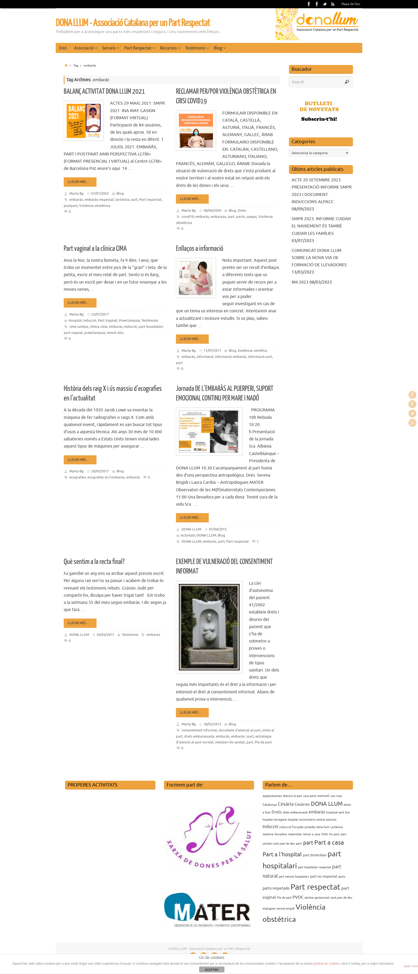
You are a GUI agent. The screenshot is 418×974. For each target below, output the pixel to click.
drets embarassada (199, 736)
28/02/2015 (212, 724)
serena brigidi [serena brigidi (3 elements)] (286, 908)
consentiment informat (199, 730)
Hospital (75, 320)
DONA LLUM (191, 529)
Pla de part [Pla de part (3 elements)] (284, 897)
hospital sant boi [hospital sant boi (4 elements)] (338, 812)
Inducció (89, 320)
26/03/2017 (100, 471)
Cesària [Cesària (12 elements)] (286, 804)
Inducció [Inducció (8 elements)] (270, 826)
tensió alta (115, 332)
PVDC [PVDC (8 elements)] (298, 897)
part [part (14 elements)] (308, 843)
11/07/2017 (212, 350)
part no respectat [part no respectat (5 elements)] (323, 876)
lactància (122, 199)
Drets (242, 210)
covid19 (188, 216)
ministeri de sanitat (230, 742)
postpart (71, 205)
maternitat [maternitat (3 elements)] (295, 834)
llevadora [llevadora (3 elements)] (281, 834)
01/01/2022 (100, 193)
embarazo (218, 216)
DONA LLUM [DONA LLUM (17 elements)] (327, 803)
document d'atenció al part (240, 730)
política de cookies (326, 963)
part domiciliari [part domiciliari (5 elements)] (315, 855)
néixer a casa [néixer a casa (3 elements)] (311, 834)
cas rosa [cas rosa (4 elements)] (336, 796)
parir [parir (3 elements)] (299, 843)
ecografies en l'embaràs (106, 477)
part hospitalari (151, 326)
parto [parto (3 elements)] (341, 876)
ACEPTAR (211, 969)
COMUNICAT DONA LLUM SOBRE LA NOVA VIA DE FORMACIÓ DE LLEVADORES (319, 258)
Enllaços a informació (199, 248)
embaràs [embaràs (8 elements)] (317, 812)
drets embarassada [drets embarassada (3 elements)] (295, 812)
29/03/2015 (105, 634)
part (134, 199)
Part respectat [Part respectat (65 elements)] (315, 887)
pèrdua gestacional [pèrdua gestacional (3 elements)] (317, 897)
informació (205, 356)
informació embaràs (230, 356)
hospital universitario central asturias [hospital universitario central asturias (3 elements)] (312, 819)
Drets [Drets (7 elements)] (277, 812)
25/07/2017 (100, 314)
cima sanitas (78, 326)
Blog (120, 193)
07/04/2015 (218, 529)
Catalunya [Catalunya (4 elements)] (270, 805)
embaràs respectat (99, 199)
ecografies (77, 477)
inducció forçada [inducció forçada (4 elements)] (291, 827)
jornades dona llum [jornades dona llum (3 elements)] (316, 827)
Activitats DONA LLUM (198, 535)
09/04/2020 (212, 210)
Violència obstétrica (94, 205)
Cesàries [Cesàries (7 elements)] (302, 804)
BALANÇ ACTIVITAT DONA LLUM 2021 (104, 91)
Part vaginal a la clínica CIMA (95, 248)
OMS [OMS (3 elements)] (324, 834)
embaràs (76, 199)
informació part (260, 356)
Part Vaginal (107, 320)
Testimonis (150, 320)
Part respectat (150, 199)
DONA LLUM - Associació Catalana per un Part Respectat (133, 23)
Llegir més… (81, 181)
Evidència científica (252, 350)
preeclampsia (94, 332)
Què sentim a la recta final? (94, 562)
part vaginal (73, 332)
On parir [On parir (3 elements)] (334, 834)
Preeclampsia (129, 320)
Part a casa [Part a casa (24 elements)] (329, 842)
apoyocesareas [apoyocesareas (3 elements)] (272, 796)
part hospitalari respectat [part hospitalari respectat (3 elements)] (314, 867)
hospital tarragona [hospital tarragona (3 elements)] (275, 819)
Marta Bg (76, 193)
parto (240, 216)
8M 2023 (300, 282)
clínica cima (98, 326)
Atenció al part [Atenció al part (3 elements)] (292, 796)
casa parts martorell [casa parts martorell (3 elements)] (316, 796)
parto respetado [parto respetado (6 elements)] (276, 888)
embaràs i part (242, 736)
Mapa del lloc (350, 4)
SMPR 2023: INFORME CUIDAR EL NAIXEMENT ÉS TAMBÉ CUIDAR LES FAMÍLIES (321, 226)
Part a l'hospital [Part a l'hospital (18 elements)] (282, 854)
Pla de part (263, 742)
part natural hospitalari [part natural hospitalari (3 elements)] (294, 876)
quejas (252, 216)
